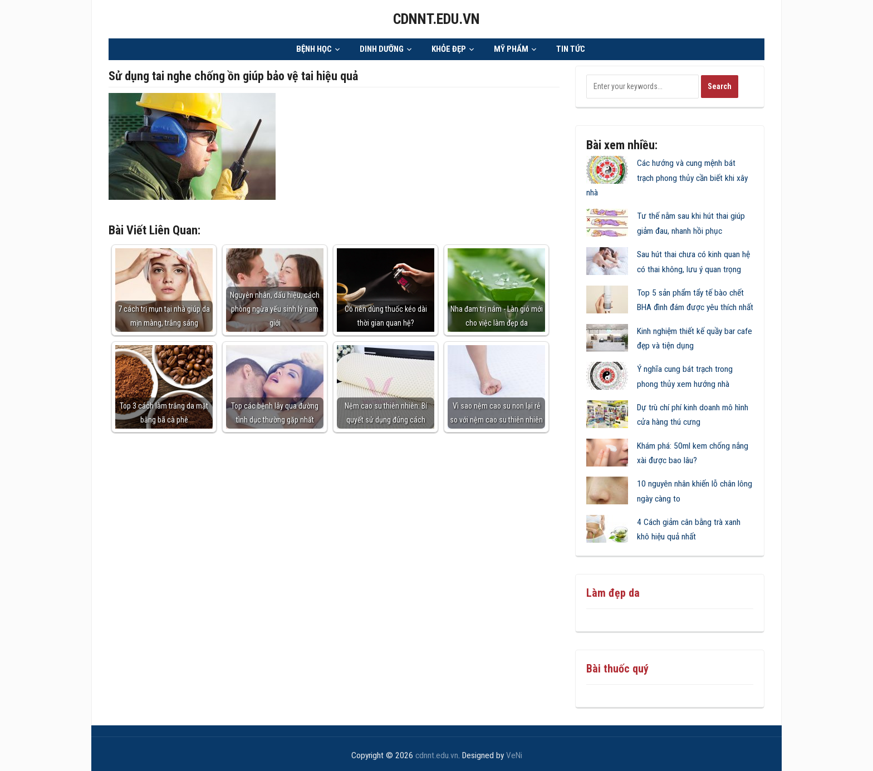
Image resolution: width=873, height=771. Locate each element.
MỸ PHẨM (511, 48)
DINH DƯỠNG (382, 48)
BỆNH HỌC (314, 48)
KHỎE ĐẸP (448, 48)
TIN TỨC (570, 48)
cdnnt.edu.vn (436, 19)
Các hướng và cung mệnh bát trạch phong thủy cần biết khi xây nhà (667, 177)
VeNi (514, 755)
